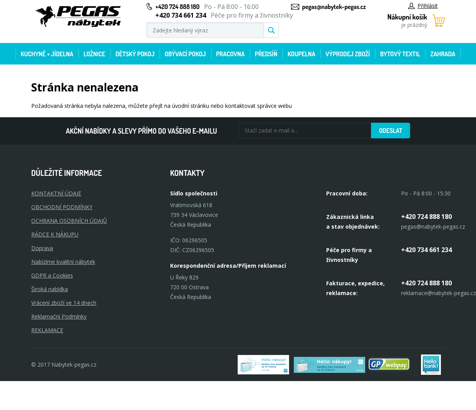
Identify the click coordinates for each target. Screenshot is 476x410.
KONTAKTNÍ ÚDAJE (56, 193)
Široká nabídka (49, 289)
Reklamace (47, 330)
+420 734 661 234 (426, 249)
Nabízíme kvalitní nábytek (63, 261)
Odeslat (390, 130)
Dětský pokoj (135, 54)
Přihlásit (423, 5)
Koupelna (301, 54)
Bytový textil (400, 54)
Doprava (42, 248)
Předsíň (266, 54)
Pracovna (230, 54)
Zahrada (442, 54)
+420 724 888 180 (177, 7)
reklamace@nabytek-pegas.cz (438, 293)
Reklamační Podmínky (59, 316)
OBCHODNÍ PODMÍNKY (61, 207)
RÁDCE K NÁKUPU (54, 234)
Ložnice (94, 54)
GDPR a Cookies (52, 275)
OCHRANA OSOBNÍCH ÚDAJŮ (69, 220)
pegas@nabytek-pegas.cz (334, 7)
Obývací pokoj (185, 54)
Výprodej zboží (347, 54)
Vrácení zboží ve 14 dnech (63, 302)
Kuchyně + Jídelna (47, 54)
